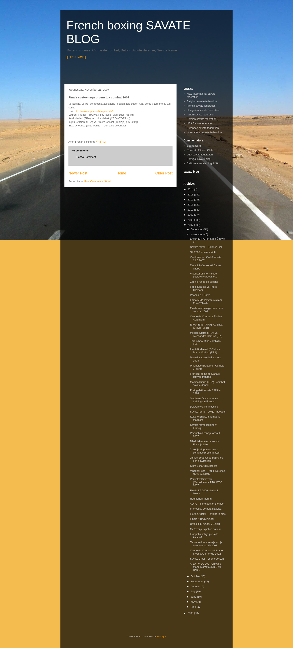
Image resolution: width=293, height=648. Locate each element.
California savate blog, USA (203, 163)
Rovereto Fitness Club (200, 150)
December (197, 229)
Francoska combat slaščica (205, 508)
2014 (191, 189)
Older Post (164, 173)
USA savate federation (200, 154)
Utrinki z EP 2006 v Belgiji (205, 523)
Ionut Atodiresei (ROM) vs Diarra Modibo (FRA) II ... (206, 351)
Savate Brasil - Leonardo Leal (207, 558)
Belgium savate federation (202, 101)
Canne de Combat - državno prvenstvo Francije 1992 (206, 552)
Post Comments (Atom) (97, 181)
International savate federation (204, 132)
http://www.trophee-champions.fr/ (94, 111)
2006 (191, 613)
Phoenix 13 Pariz (200, 294)
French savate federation (201, 105)
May (193, 601)
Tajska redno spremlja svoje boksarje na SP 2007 (206, 544)
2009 (191, 214)
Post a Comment (86, 156)
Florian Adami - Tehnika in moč (208, 513)
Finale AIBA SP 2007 (202, 518)
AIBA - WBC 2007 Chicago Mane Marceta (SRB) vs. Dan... (205, 566)
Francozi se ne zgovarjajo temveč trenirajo (205, 375)
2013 (191, 194)
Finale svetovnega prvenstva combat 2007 (206, 310)
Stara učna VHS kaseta (203, 465)
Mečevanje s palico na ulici (205, 529)
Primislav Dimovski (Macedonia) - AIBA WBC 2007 (206, 482)
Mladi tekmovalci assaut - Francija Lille (204, 443)
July (193, 591)
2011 (191, 204)
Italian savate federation (200, 114)
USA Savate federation (200, 123)
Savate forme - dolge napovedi (207, 411)
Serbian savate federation (201, 118)
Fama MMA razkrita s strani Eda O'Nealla (206, 301)
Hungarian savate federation (203, 110)
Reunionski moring (201, 498)
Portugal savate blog (199, 158)
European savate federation (203, 127)
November (197, 234)
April (194, 606)
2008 (191, 219)
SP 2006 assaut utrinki (203, 252)
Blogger (161, 636)
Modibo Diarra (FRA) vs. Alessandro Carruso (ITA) (206, 334)
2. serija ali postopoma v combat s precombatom (205, 451)
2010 (191, 209)
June (194, 596)
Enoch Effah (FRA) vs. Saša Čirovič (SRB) (206, 326)
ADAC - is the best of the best (207, 503)
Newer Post (77, 173)
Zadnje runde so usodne (204, 281)
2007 (191, 224)
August (195, 586)
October (196, 576)
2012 (191, 199)
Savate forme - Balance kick (206, 246)
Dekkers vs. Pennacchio (204, 406)
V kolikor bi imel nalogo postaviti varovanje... (203, 275)
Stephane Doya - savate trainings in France (204, 400)
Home (121, 173)
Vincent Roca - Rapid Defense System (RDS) (207, 472)
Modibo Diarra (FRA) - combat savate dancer (207, 384)
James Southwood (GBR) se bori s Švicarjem (206, 459)
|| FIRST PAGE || (76, 57)
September (197, 581)
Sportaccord (194, 145)
